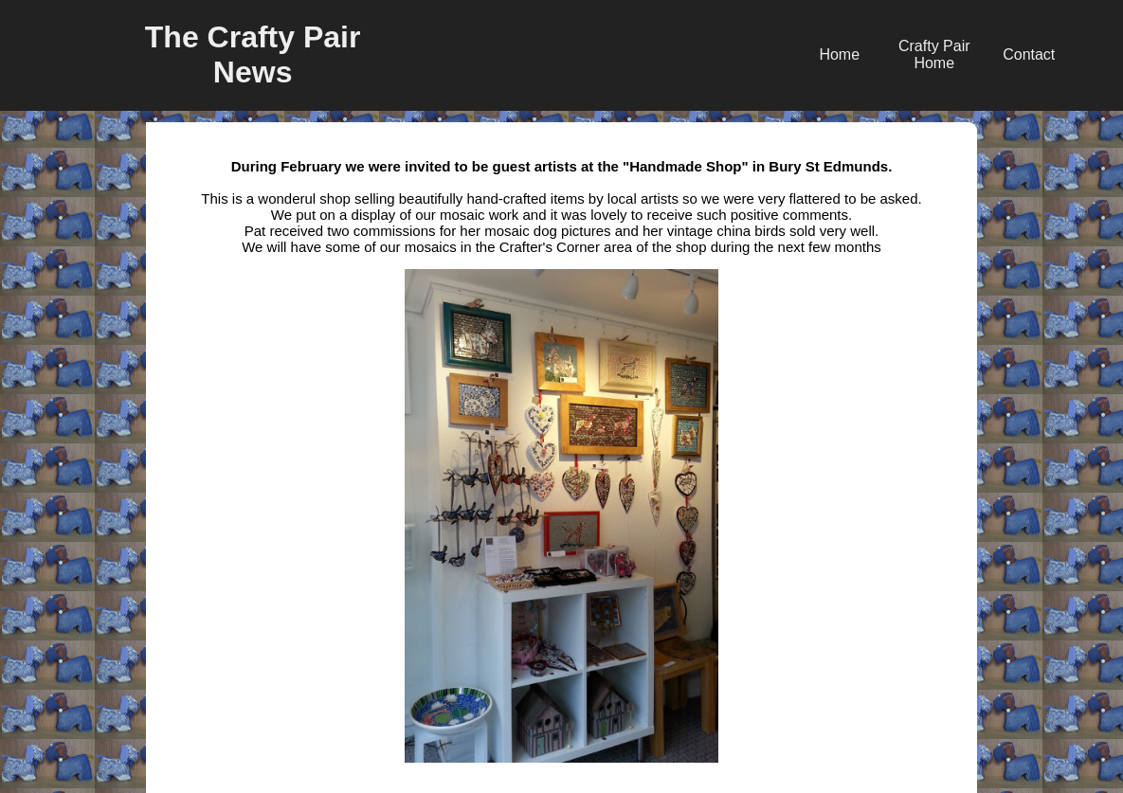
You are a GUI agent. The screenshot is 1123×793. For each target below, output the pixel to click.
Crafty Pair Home (934, 54)
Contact (1029, 54)
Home (839, 54)
